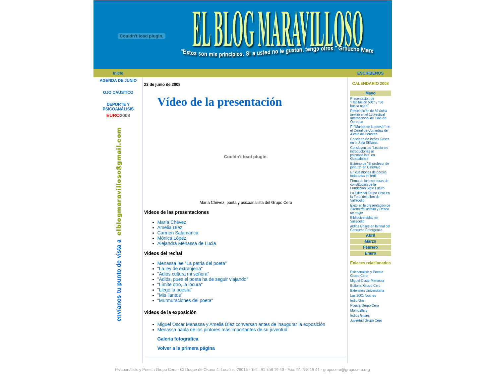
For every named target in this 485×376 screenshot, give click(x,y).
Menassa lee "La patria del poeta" (192, 263)
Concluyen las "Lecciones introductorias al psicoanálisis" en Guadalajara (369, 153)
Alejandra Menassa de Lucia (186, 243)
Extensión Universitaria (367, 290)
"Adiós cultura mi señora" (183, 274)
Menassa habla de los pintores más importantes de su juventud (222, 329)
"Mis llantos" (170, 295)
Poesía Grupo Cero (364, 305)
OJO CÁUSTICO (118, 92)
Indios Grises (360, 315)
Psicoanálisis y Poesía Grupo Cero (367, 274)
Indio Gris (357, 300)
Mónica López (171, 238)
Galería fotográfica (178, 339)
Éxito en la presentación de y (370, 209)
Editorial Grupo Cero (365, 285)
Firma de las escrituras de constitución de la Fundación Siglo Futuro (369, 184)
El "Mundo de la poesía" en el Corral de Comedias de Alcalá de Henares (370, 130)
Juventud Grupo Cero (366, 320)
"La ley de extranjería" (180, 268)
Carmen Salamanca (178, 232)
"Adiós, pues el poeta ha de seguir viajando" (202, 279)
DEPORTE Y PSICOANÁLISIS (118, 106)
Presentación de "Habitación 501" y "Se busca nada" (367, 102)
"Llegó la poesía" (174, 289)
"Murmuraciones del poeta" (185, 300)
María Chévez (171, 222)
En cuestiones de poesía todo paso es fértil (368, 174)
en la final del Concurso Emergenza (370, 228)
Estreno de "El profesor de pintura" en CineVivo (369, 165)
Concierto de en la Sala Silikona (370, 141)
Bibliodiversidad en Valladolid (364, 219)
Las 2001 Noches (363, 295)
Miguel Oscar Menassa (367, 280)
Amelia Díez (169, 227)
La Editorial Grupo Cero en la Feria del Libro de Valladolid (370, 196)
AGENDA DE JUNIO (118, 80)
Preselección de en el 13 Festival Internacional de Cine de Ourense (368, 116)
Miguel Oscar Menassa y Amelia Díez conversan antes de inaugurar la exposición (241, 324)
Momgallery (359, 310)
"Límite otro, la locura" (180, 284)
